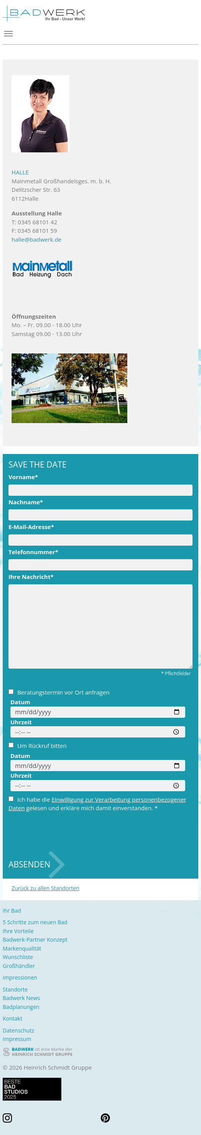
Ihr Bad (12, 910)
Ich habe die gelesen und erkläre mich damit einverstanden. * (97, 803)
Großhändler (19, 965)
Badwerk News (21, 998)
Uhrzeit (21, 722)
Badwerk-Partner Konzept (35, 939)
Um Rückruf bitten (37, 745)
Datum (20, 702)
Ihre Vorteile (18, 931)
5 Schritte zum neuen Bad (35, 922)
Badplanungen (21, 1006)
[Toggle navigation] (100, 33)
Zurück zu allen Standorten (45, 888)
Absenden (29, 864)
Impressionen (20, 977)
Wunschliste (18, 957)
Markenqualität (22, 948)
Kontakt (12, 1018)
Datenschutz (18, 1030)
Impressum (17, 1039)
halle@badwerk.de (36, 239)
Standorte (15, 989)
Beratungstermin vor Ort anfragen (59, 692)
